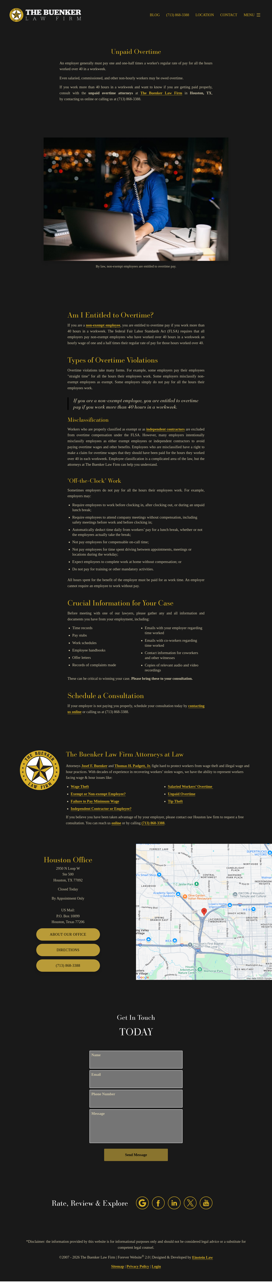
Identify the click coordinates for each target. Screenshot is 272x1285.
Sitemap (117, 1266)
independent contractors (165, 429)
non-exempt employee (103, 325)
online (116, 823)
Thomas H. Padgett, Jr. (132, 766)
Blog (155, 15)
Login (156, 1266)
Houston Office (68, 860)
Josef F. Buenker (94, 766)
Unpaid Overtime (181, 794)
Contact (228, 15)
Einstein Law (202, 1257)
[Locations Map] (204, 912)
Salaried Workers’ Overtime (190, 787)
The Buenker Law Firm (161, 93)
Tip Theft (175, 801)
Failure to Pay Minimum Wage (95, 801)
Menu (253, 15)
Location (205, 15)
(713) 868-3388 (153, 823)
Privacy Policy (138, 1266)
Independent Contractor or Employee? (101, 809)
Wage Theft (80, 787)
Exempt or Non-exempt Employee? (98, 794)
